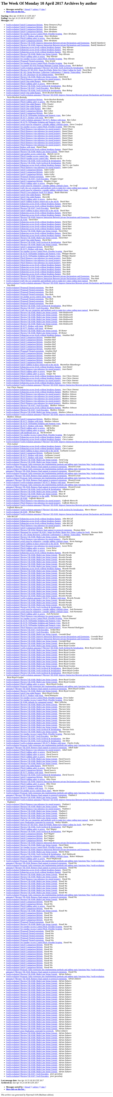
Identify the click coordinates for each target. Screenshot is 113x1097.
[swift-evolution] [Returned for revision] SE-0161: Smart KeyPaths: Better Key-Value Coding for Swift (48, 532)
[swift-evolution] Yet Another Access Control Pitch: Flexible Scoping (34, 34)
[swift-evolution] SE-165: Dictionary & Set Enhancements (30, 75)
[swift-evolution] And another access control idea (26, 154)
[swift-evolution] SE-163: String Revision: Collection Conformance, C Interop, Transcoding (43, 72)
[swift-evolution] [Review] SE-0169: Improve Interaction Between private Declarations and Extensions (48, 43)
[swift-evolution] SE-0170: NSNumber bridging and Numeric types (33, 115)
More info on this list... (15, 12)
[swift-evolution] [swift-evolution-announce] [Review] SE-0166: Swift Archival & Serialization (45, 68)
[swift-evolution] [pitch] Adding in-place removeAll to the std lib (32, 201)
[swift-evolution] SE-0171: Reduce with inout (25, 36)
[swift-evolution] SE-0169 (17, 220)
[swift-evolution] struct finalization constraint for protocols (30, 822)
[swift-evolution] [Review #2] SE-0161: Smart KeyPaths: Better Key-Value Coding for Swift (44, 70)
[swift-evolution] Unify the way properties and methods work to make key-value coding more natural (47, 188)
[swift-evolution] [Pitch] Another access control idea (27, 156)
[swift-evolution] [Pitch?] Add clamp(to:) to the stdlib (28, 496)
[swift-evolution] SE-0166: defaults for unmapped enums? (30, 702)
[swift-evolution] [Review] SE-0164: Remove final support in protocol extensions (39, 530)
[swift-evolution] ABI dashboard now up (22, 433)
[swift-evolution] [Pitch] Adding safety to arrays (25, 38)
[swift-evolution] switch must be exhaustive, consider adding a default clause (37, 124)
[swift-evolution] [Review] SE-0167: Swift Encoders (27, 88)
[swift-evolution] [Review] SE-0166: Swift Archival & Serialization (33, 86)
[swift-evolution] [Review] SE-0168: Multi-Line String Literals (32, 54)
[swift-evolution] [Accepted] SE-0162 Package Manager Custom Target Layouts (38, 65)
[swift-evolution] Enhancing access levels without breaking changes (33, 47)
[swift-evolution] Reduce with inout (20, 147)
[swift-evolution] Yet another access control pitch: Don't (29, 297)
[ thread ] (27, 9)
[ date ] (43, 9)
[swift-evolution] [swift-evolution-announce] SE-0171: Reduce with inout (36, 120)
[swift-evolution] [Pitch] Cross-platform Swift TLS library (30, 192)
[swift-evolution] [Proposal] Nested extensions (25, 61)
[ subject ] (36, 9)
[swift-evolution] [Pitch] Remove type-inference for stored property (33, 79)
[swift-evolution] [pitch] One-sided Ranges (23, 81)
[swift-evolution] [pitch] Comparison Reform (24, 25)
